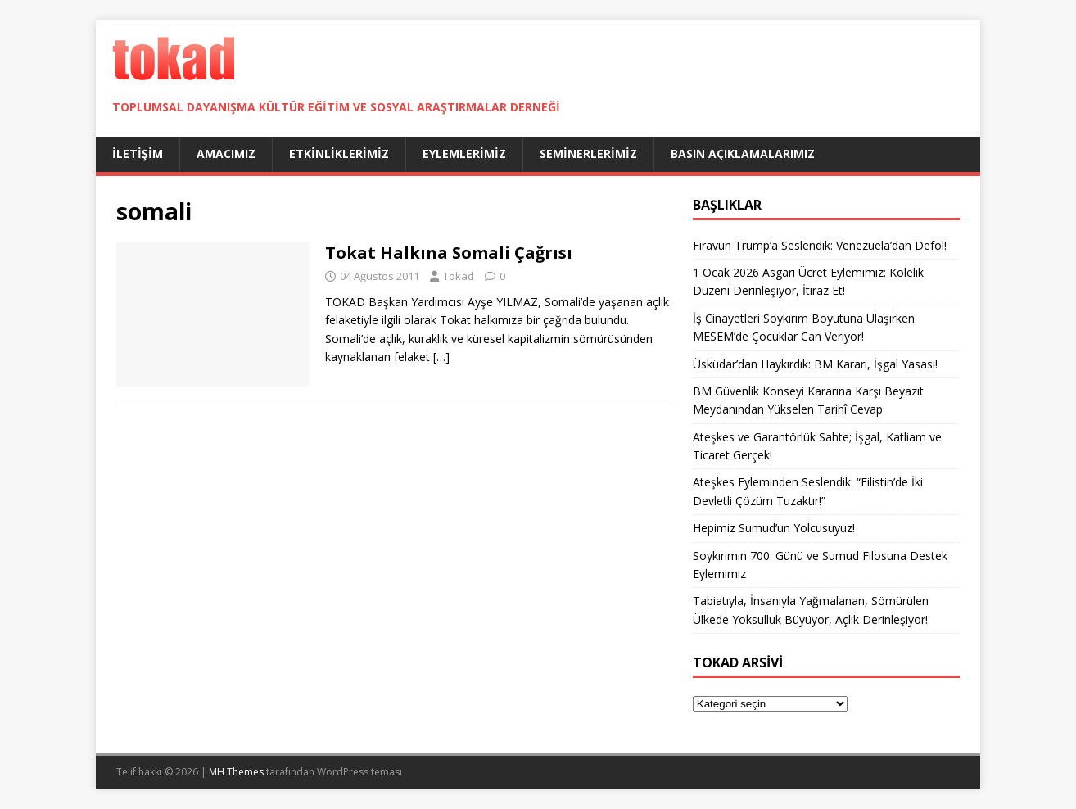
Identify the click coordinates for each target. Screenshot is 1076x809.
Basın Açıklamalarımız (743, 153)
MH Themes (236, 772)
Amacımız (226, 153)
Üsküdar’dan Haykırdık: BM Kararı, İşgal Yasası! (815, 364)
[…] (441, 356)
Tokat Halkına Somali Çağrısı (448, 253)
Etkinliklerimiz (339, 153)
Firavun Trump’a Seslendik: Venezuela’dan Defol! (820, 245)
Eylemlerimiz (464, 153)
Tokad (458, 276)
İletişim (137, 153)
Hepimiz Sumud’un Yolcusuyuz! (774, 528)
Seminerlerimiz (588, 153)
